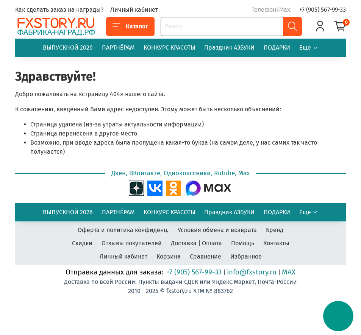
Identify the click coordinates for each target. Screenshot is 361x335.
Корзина (168, 256)
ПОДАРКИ (277, 47)
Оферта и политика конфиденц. (123, 230)
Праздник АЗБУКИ (229, 47)
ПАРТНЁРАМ (118, 47)
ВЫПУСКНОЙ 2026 (68, 47)
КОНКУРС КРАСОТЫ (169, 47)
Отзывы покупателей (132, 243)
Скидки (82, 243)
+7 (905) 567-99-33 (322, 9)
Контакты (276, 243)
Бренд (274, 230)
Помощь (242, 243)
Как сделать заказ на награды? (59, 9)
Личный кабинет (134, 9)
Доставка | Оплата (196, 243)
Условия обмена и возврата (217, 230)
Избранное (246, 256)
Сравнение (205, 256)
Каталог (130, 26)
